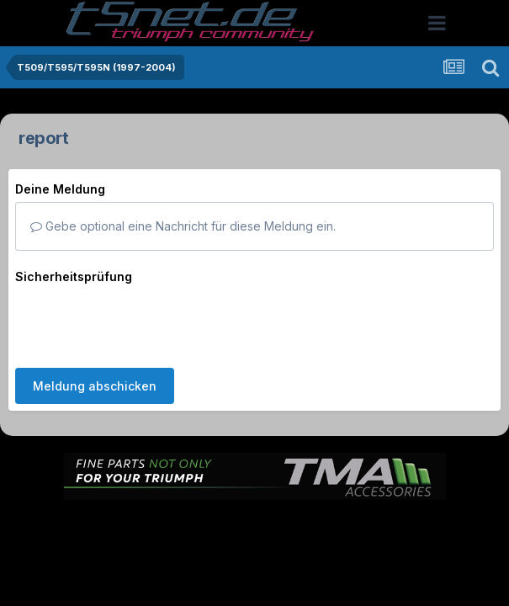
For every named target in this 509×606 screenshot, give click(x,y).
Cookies (422, 515)
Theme (163, 515)
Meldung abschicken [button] (94, 320)
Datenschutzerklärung (265, 515)
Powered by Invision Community (255, 551)
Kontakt (362, 515)
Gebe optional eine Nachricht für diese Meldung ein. (183, 226)
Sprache (93, 515)
